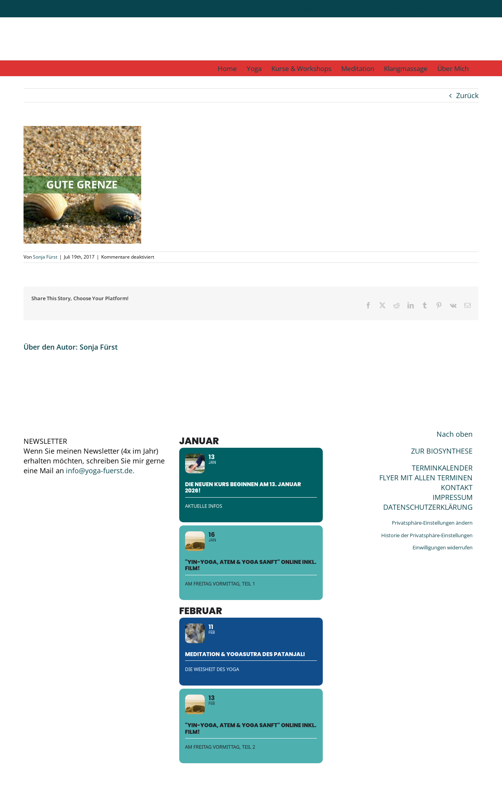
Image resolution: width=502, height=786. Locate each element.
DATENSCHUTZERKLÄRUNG (428, 507)
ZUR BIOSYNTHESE (442, 451)
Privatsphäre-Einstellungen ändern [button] (432, 522)
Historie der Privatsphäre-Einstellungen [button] (427, 535)
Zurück (467, 95)
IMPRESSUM (453, 497)
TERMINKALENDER (442, 467)
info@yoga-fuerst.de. (100, 470)
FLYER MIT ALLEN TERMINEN (426, 477)
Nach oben (455, 434)
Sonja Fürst (45, 256)
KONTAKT (457, 487)
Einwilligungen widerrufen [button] (443, 547)
